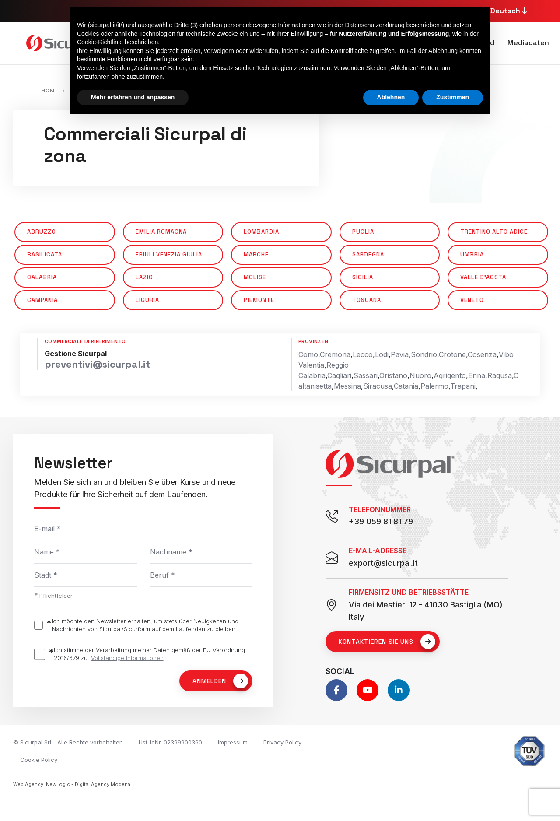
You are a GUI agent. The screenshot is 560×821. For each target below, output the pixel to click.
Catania (406, 386)
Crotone (452, 354)
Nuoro (420, 375)
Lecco (363, 354)
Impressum (233, 742)
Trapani (463, 386)
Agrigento (450, 375)
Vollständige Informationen (127, 657)
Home (50, 91)
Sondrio (424, 354)
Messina (347, 386)
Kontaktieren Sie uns (387, 641)
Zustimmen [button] (452, 97)
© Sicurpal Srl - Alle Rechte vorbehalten (68, 742)
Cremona (335, 354)
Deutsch (509, 10)
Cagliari (339, 375)
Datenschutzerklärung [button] (374, 24)
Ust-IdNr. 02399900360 (170, 742)
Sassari (366, 375)
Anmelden (220, 681)
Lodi (381, 354)
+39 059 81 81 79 (381, 521)
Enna (476, 375)
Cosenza (482, 354)
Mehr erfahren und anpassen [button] (133, 97)
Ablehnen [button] (391, 97)
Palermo (434, 386)
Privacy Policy (282, 742)
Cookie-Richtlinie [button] (100, 42)
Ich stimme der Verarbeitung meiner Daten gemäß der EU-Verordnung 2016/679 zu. (149, 654)
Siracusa (377, 386)
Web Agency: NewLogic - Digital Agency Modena (71, 784)
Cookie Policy (38, 759)
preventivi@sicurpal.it (97, 364)
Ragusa (499, 375)
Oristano (393, 375)
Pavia (400, 354)
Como (308, 354)
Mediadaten (528, 42)
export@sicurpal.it (383, 563)
